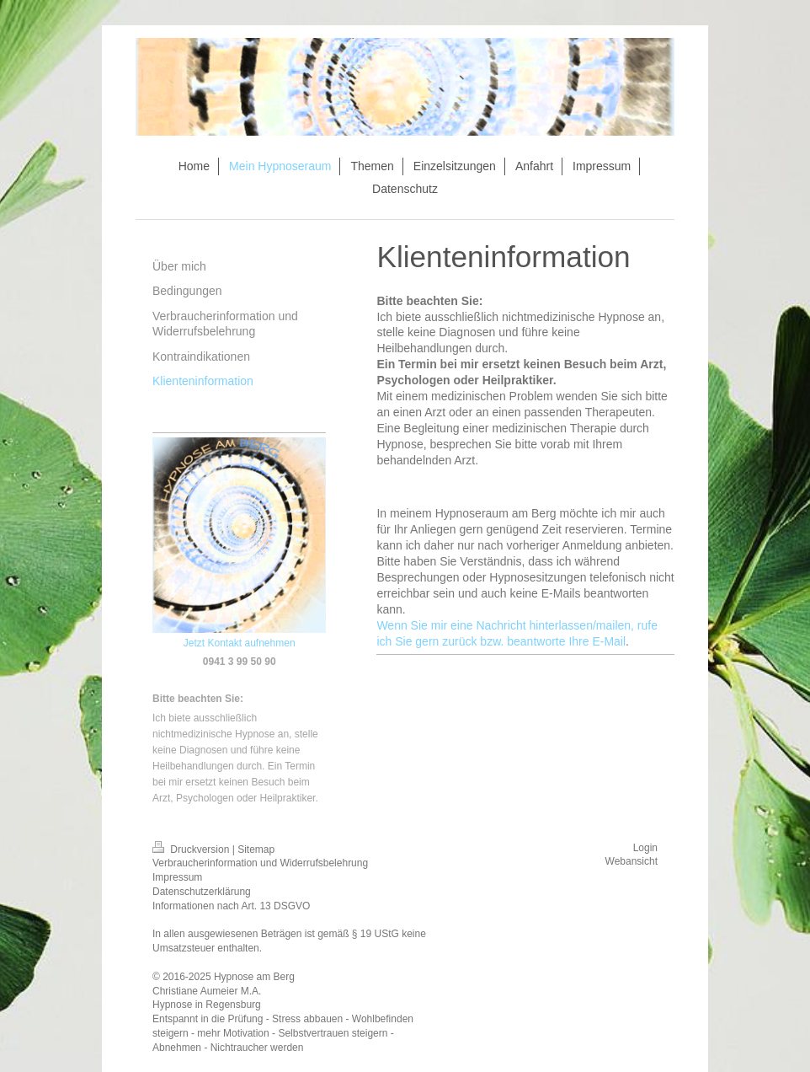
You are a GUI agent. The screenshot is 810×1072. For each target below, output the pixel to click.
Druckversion (192, 849)
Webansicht (631, 861)
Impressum (177, 877)
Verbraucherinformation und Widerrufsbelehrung (260, 863)
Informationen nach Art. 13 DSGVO (231, 906)
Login (645, 848)
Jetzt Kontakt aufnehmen (240, 643)
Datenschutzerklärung (201, 892)
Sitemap (255, 849)
